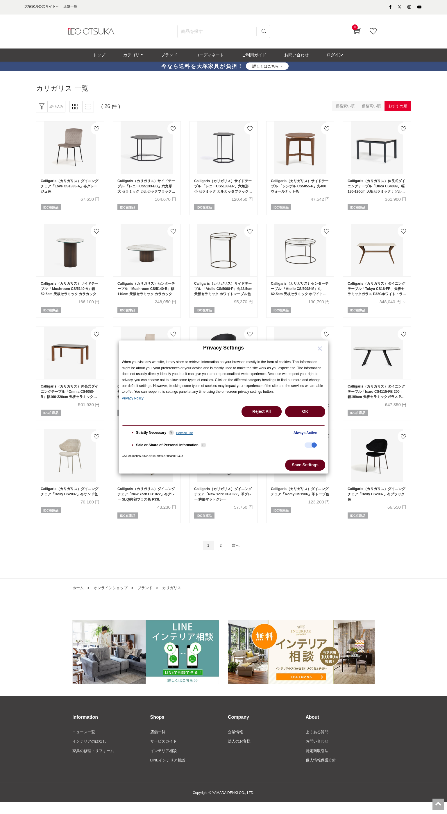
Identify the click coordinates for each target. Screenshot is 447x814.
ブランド (149, 598)
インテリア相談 (164, 762)
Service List (184, 433)
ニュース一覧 (84, 743)
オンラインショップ (112, 598)
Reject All (261, 411)
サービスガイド (164, 752)
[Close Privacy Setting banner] (320, 348)
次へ (237, 555)
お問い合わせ (318, 752)
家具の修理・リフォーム (94, 762)
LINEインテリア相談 (169, 772)
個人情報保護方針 (322, 772)
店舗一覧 (158, 743)
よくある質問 (318, 743)
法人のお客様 (240, 752)
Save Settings (305, 464)
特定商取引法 (318, 762)
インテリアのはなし (90, 752)
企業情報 (236, 743)
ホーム (78, 598)
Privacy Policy (133, 398)
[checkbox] (311, 445)
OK (305, 411)
